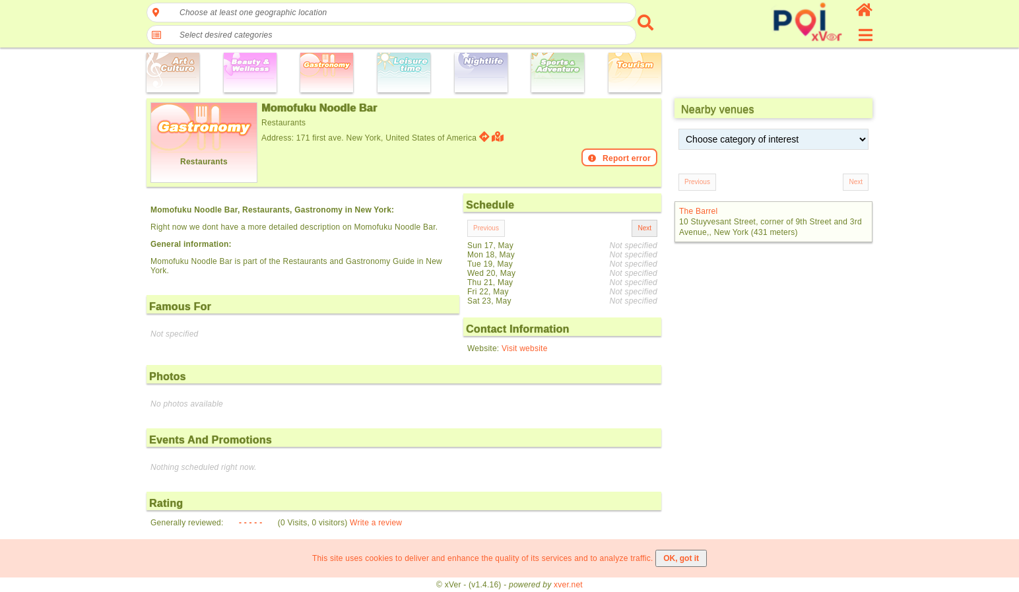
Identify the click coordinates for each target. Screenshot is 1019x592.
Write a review (376, 522)
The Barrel (698, 211)
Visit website (525, 348)
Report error (619, 158)
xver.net (568, 584)
